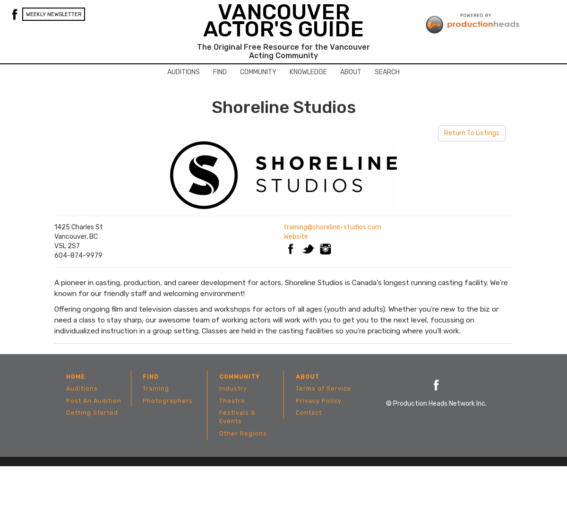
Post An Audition (93, 400)
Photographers (168, 400)
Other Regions (243, 433)
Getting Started (92, 412)
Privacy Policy (319, 400)
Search (387, 72)
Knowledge (308, 72)
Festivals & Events (237, 417)
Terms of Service (324, 388)
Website (296, 237)
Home (75, 376)
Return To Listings (471, 133)
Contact (309, 412)
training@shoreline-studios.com (332, 227)
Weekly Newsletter (54, 14)
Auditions (183, 72)
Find (220, 72)
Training (156, 388)
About (350, 72)
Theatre (232, 400)
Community (258, 72)
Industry (233, 388)
